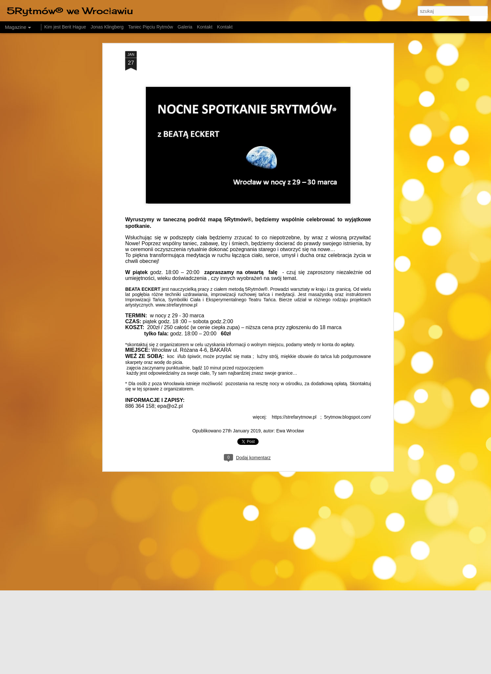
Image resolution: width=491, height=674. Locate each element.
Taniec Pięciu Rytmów (150, 27)
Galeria (185, 27)
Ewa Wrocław (290, 383)
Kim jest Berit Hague (65, 27)
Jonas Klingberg (107, 27)
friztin (261, 670)
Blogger (316, 670)
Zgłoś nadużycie (338, 670)
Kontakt (204, 27)
